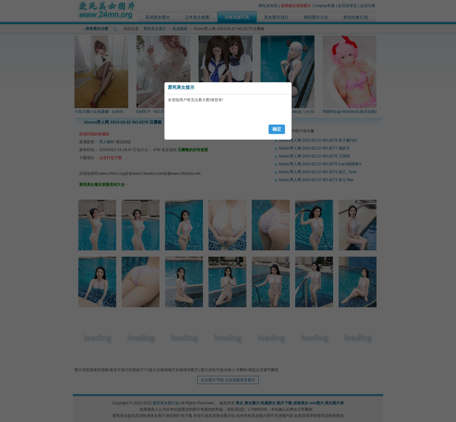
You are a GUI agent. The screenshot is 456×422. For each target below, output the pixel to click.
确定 (276, 128)
